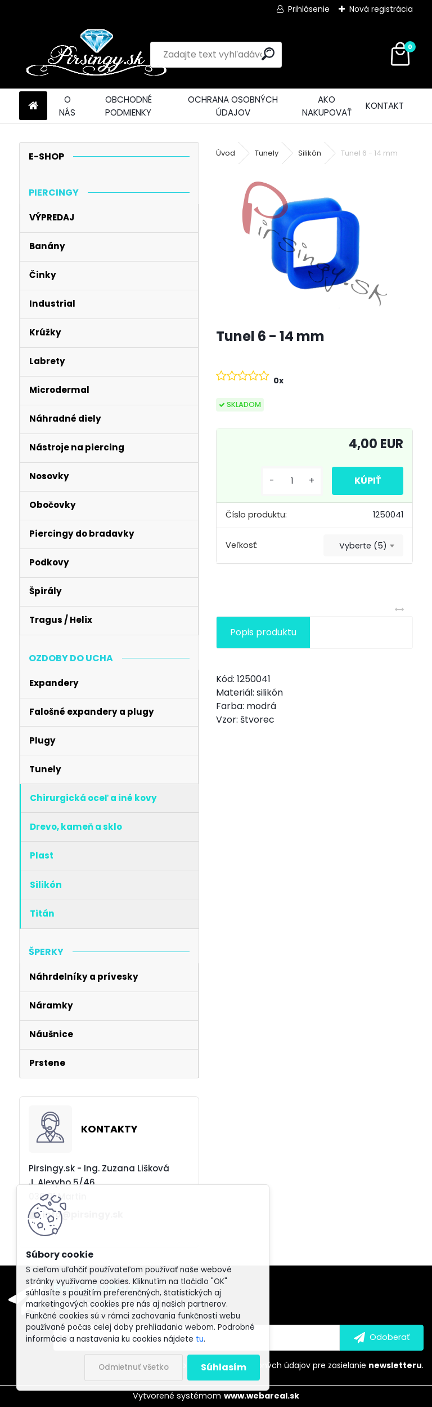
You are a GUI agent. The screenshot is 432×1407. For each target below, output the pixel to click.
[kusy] (292, 481)
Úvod (225, 153)
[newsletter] (381, 1337)
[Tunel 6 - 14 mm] (314, 244)
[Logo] (96, 54)
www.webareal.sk (261, 1395)
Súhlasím (223, 1367)
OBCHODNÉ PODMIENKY (128, 106)
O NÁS (67, 106)
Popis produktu (263, 632)
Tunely (266, 153)
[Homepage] (33, 106)
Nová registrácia (381, 9)
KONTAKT (385, 106)
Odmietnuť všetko (133, 1367)
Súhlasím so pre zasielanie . (281, 1365)
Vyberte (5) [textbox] (363, 545)
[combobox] (363, 545)
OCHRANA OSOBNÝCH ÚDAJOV (233, 106)
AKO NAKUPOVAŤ (327, 106)
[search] (268, 53)
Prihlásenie (309, 9)
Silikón (309, 153)
